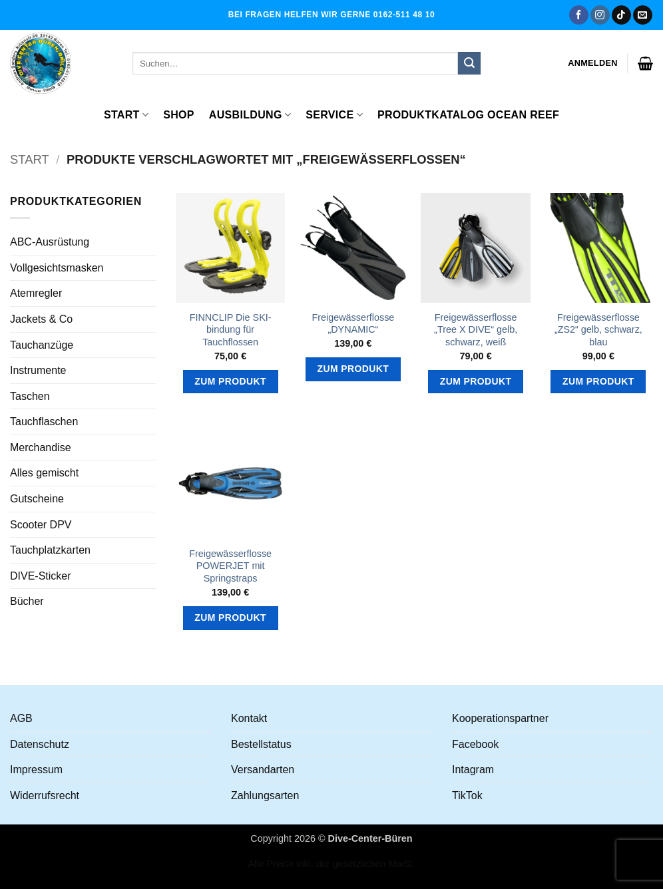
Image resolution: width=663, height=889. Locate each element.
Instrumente (38, 370)
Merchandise (40, 447)
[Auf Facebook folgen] (578, 15)
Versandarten (262, 769)
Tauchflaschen (44, 421)
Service (334, 114)
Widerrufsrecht (44, 795)
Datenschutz (39, 744)
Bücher (27, 601)
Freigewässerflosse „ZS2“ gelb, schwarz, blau (598, 329)
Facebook (475, 744)
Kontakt (249, 718)
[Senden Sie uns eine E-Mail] (642, 15)
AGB (21, 718)
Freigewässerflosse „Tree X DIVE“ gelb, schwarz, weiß (475, 329)
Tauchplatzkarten (50, 550)
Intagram (473, 769)
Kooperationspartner (500, 718)
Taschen (30, 396)
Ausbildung (250, 114)
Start (126, 114)
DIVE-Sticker (40, 576)
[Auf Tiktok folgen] (621, 15)
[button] (593, 63)
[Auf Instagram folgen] (600, 15)
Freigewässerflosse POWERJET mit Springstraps (230, 566)
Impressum (36, 769)
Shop (178, 114)
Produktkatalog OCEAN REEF (468, 114)
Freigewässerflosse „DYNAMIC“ (353, 323)
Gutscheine (37, 498)
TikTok (467, 795)
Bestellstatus (261, 744)
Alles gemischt (44, 472)
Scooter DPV (40, 524)
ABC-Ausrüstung (49, 242)
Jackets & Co (41, 319)
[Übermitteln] (469, 63)
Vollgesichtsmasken (57, 267)
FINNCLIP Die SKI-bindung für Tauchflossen (231, 329)
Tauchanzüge (41, 345)
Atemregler (36, 293)
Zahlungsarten (265, 795)
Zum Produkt (230, 381)
